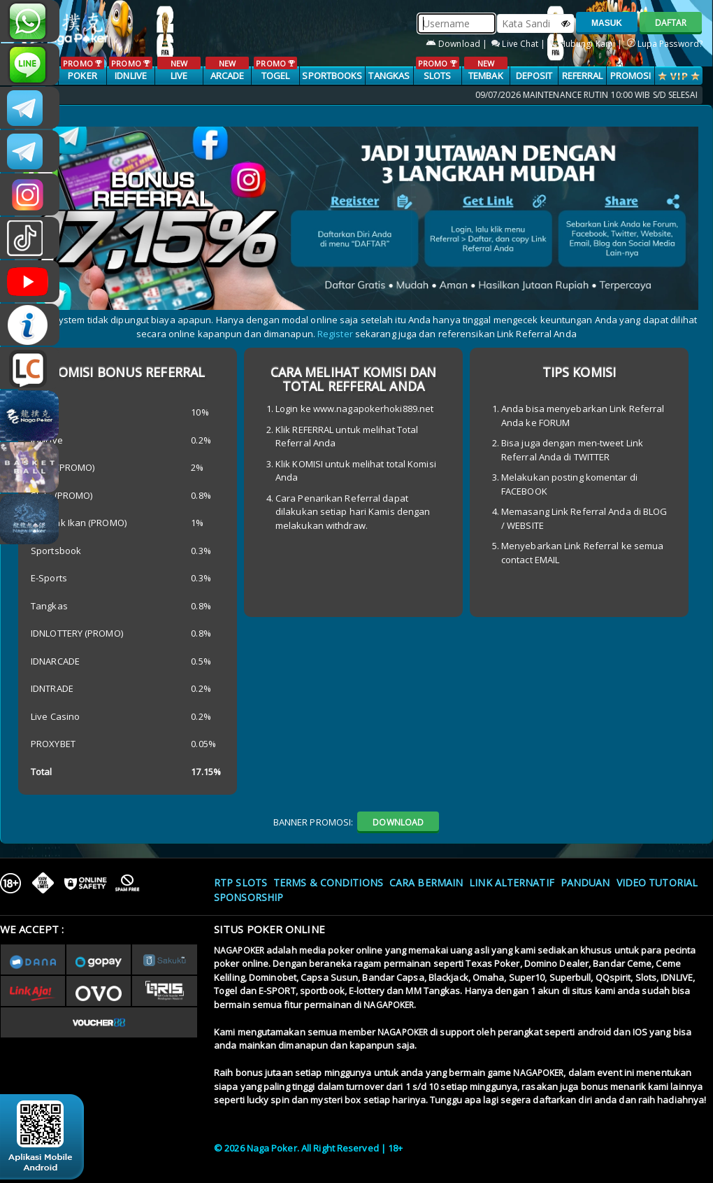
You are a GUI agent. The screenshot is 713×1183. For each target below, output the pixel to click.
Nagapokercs (29, 151)
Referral (582, 75)
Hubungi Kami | (587, 44)
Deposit (534, 75)
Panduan (585, 882)
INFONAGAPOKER (29, 325)
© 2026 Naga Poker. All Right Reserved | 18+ (308, 1148)
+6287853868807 (29, 21)
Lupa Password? (665, 44)
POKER (82, 69)
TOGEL (275, 69)
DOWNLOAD (398, 822)
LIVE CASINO (178, 76)
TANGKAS (389, 75)
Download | (457, 44)
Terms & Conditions (328, 882)
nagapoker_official (29, 64)
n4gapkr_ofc (29, 194)
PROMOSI (630, 75)
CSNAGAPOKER (29, 108)
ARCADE (227, 69)
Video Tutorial (657, 882)
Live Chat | (519, 44)
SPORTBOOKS (332, 75)
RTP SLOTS (240, 882)
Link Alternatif (511, 882)
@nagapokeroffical (29, 238)
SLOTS (437, 69)
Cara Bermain (426, 882)
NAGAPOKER (239, 950)
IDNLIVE (130, 69)
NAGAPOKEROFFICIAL (29, 281)
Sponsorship (248, 897)
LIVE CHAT (29, 368)
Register (335, 333)
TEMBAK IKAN (485, 76)
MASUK (606, 23)
